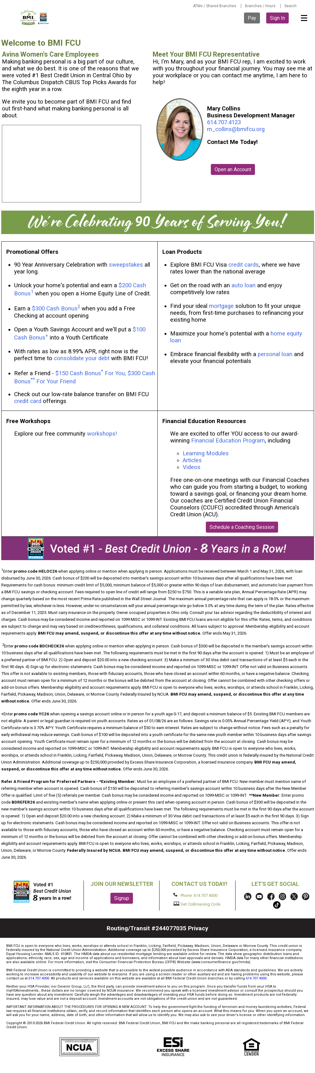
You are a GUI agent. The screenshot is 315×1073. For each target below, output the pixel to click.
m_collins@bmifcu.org (236, 129)
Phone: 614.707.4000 (195, 895)
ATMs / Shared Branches (214, 6)
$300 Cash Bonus (55, 308)
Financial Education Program (228, 440)
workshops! (102, 433)
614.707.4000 (38, 978)
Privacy (198, 928)
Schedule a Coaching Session (242, 527)
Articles (192, 460)
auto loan (243, 285)
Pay (252, 18)
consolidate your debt (81, 358)
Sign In (277, 18)
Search (290, 6)
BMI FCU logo (34, 17)
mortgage (221, 306)
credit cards (243, 264)
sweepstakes (126, 264)
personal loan (275, 354)
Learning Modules (206, 453)
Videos (192, 467)
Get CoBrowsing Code (197, 904)
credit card (27, 401)
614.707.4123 (224, 122)
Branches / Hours (260, 6)
